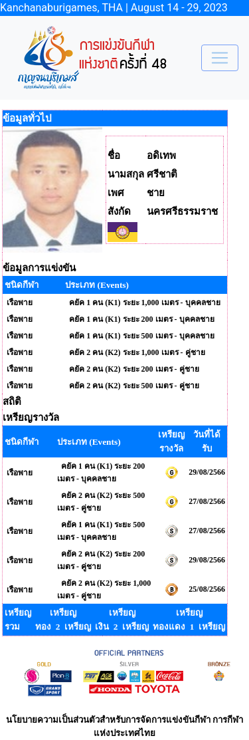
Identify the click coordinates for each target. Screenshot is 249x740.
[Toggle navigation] (219, 58)
